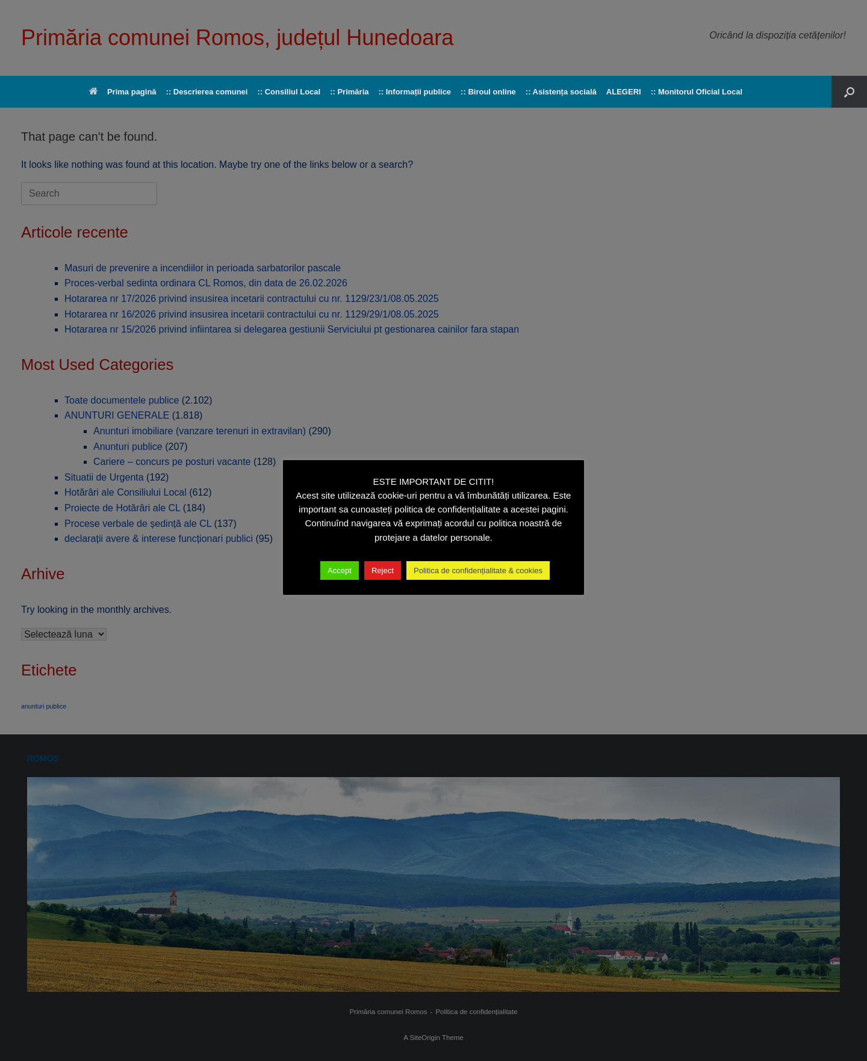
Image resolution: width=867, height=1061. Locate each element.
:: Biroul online (488, 91)
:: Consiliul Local (288, 91)
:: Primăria (349, 91)
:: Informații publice (414, 91)
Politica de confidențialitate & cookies (478, 570)
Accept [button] (340, 570)
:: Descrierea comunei (207, 91)
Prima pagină (123, 91)
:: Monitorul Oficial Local (696, 91)
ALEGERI (623, 91)
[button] (849, 92)
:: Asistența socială (561, 91)
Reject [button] (382, 570)
